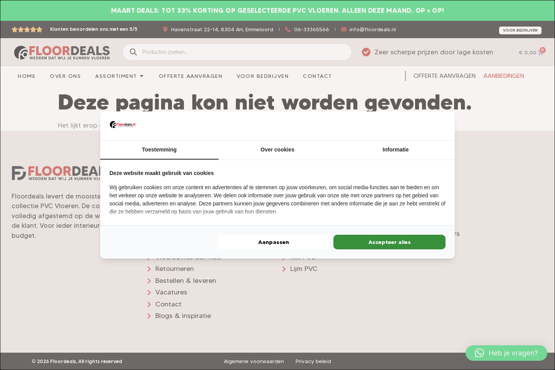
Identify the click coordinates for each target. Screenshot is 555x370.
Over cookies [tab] (277, 149)
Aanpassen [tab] (273, 242)
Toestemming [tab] (159, 149)
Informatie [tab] (396, 149)
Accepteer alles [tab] (389, 242)
